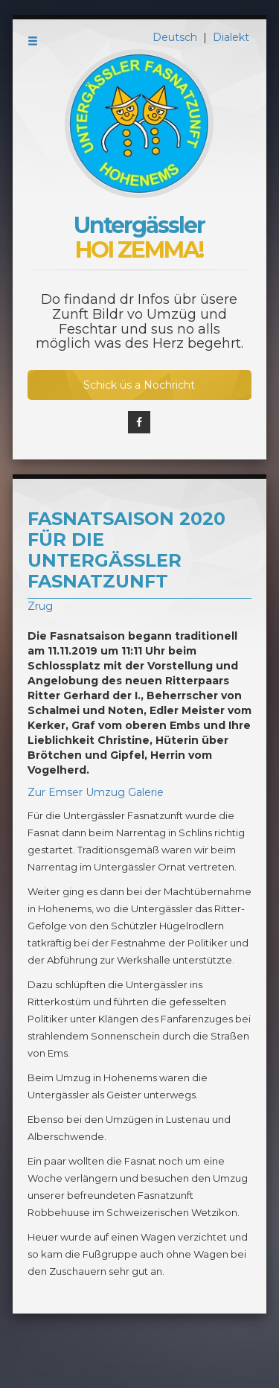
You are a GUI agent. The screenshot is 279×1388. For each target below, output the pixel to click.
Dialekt (231, 37)
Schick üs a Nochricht (139, 385)
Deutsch (176, 37)
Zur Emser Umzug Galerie (96, 792)
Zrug (40, 606)
